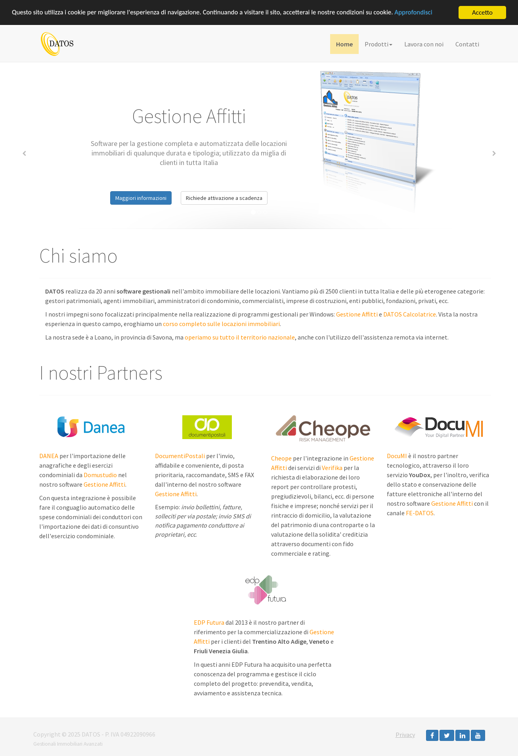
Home (344, 44)
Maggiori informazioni (140, 197)
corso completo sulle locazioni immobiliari (221, 324)
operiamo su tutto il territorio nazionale (240, 337)
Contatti (467, 44)
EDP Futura (209, 622)
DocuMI (397, 456)
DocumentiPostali (180, 456)
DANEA (48, 456)
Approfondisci (415, 13)
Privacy (405, 735)
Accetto (482, 12)
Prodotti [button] (378, 44)
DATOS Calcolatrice (409, 314)
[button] (24, 152)
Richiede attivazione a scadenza (224, 197)
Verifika (332, 468)
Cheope (281, 458)
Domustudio (100, 475)
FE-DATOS (420, 513)
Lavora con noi (423, 44)
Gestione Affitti (357, 314)
